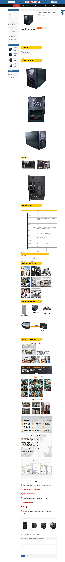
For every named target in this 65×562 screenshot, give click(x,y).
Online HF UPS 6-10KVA (11, 28)
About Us (53, 5)
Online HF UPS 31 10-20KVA (12, 31)
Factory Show (36, 5)
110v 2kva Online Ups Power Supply (16, 58)
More (15, 50)
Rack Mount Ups (10, 16)
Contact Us (45, 5)
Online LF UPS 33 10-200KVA (12, 39)
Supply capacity (39, 18)
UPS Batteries (10, 41)
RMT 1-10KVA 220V (11, 17)
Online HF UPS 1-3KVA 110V (12, 27)
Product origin (39, 15)
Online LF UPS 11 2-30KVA (12, 36)
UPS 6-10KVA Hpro (11, 30)
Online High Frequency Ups (11, 24)
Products (16, 5)
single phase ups (38, 534)
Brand (38, 14)
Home (10, 5)
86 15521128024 (10, 74)
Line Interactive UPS (11, 22)
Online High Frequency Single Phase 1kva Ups (16, 48)
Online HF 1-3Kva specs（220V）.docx (29, 517)
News (23, 5)
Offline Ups (9, 14)
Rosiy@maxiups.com (11, 77)
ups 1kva (34, 534)
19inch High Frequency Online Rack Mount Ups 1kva (16, 64)
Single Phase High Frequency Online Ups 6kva (16, 53)
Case (28, 5)
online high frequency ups (28, 534)
